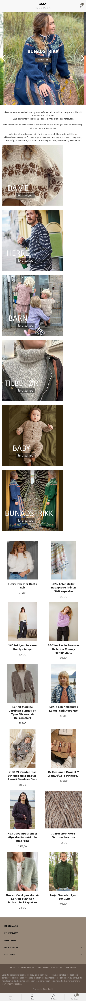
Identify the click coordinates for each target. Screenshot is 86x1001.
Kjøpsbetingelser (26, 968)
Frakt (13, 968)
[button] (82, 58)
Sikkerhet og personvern (50, 968)
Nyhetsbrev (70, 968)
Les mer (67, 981)
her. (75, 134)
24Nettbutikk (48, 989)
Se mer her (43, 60)
